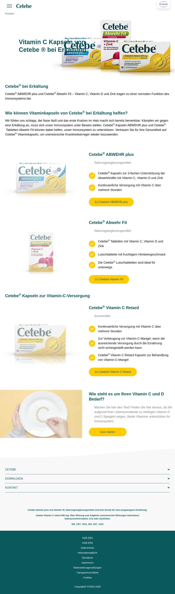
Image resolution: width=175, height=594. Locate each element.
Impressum (87, 562)
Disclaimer (87, 557)
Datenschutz (87, 547)
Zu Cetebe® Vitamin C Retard (113, 371)
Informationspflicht (87, 552)
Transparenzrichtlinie (87, 572)
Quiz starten (107, 431)
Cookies (87, 577)
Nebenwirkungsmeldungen (87, 567)
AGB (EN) (87, 542)
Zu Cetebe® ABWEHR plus (111, 202)
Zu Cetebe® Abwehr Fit (109, 279)
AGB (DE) (87, 538)
